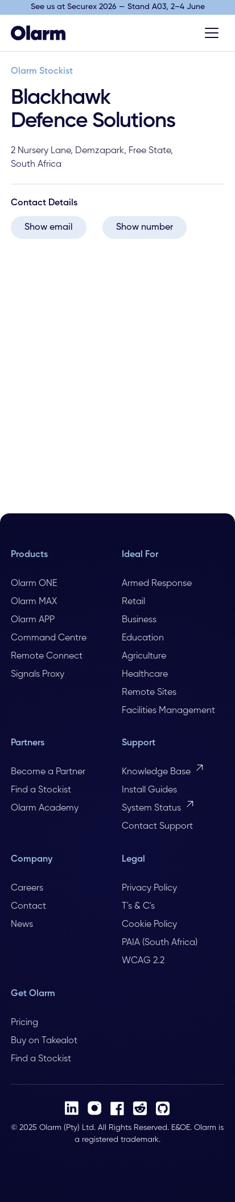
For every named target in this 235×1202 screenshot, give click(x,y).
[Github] (163, 1108)
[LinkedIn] (72, 1108)
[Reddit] (140, 1108)
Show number (144, 227)
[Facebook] (117, 1108)
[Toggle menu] (211, 32)
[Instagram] (94, 1108)
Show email (48, 227)
